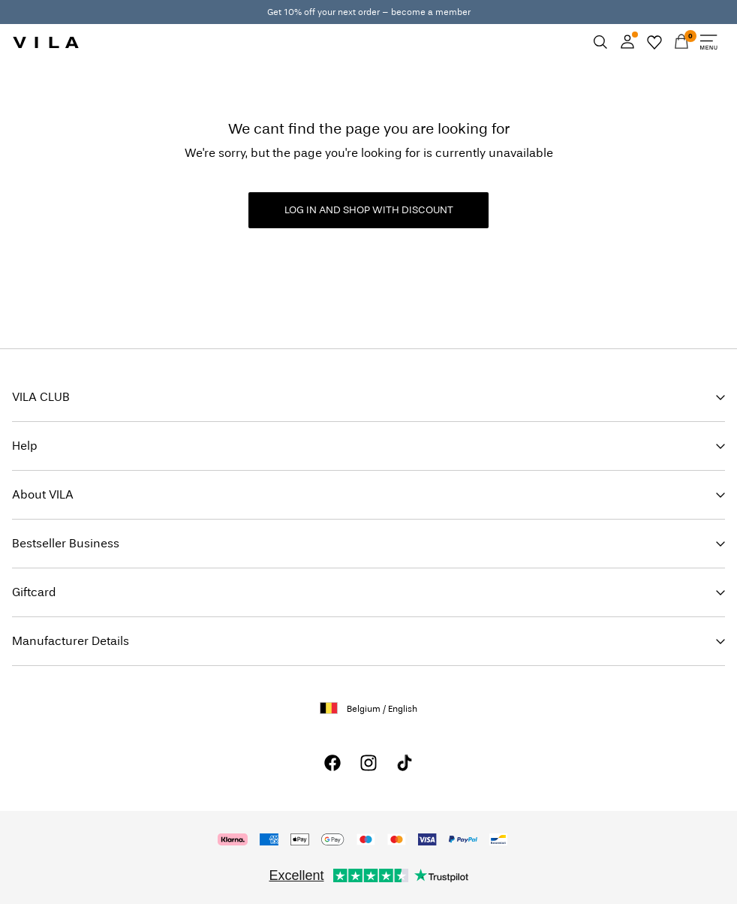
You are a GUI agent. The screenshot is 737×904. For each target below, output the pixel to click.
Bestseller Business (65, 543)
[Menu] (708, 42)
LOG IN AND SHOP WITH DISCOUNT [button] (368, 209)
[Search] (600, 42)
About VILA (43, 494)
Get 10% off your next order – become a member (369, 12)
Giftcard (34, 592)
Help (25, 445)
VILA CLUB (41, 397)
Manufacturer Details (70, 641)
